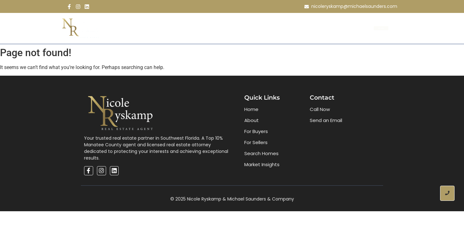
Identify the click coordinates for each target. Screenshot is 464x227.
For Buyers (256, 131)
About (161, 28)
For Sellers (256, 142)
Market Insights (262, 164)
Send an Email (326, 120)
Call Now (320, 109)
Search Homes (230, 28)
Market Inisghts (277, 28)
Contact (319, 28)
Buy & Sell (192, 28)
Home (135, 28)
